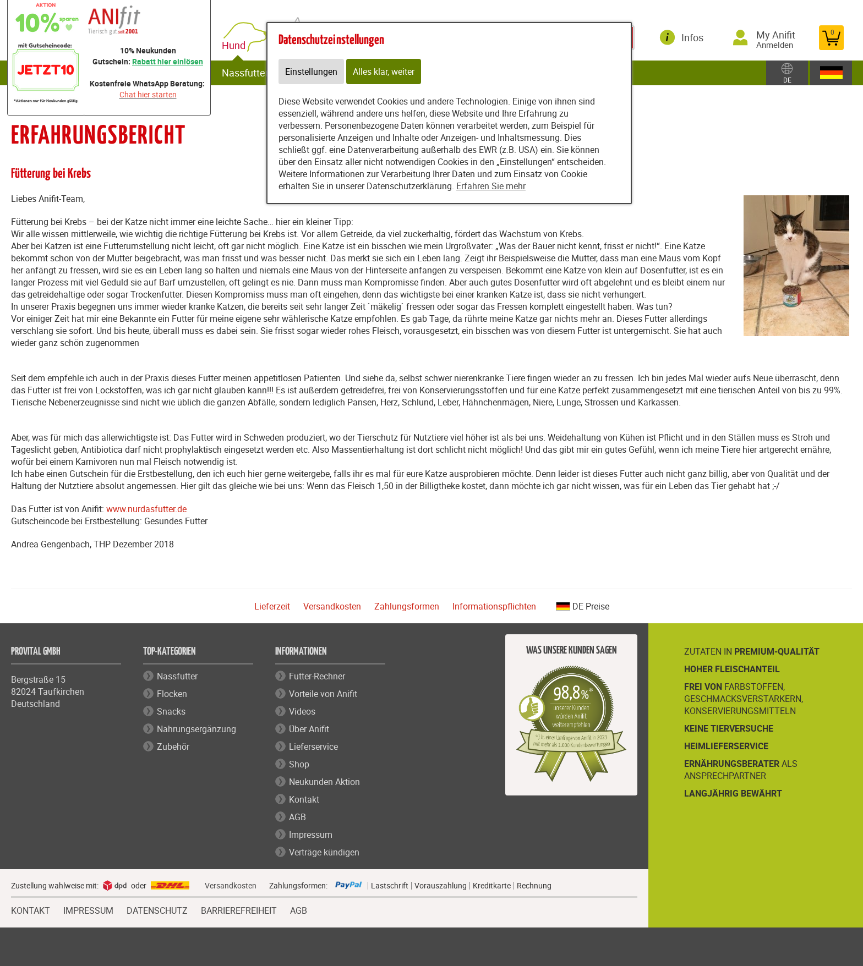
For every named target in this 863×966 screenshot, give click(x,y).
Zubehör (173, 746)
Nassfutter (245, 72)
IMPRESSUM (88, 909)
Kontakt (304, 799)
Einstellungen (311, 71)
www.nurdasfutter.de (146, 509)
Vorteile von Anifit (323, 694)
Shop (299, 764)
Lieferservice (313, 746)
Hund (236, 45)
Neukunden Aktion (324, 782)
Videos (302, 711)
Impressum (310, 834)
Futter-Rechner (317, 676)
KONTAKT (30, 909)
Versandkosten (332, 606)
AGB (297, 817)
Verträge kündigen (324, 852)
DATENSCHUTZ (157, 909)
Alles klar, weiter (383, 71)
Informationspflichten (494, 606)
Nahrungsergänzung (196, 729)
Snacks (171, 711)
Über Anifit (309, 729)
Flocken (172, 694)
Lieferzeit (272, 606)
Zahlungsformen (406, 606)
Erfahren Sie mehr (491, 186)
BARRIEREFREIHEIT (239, 909)
